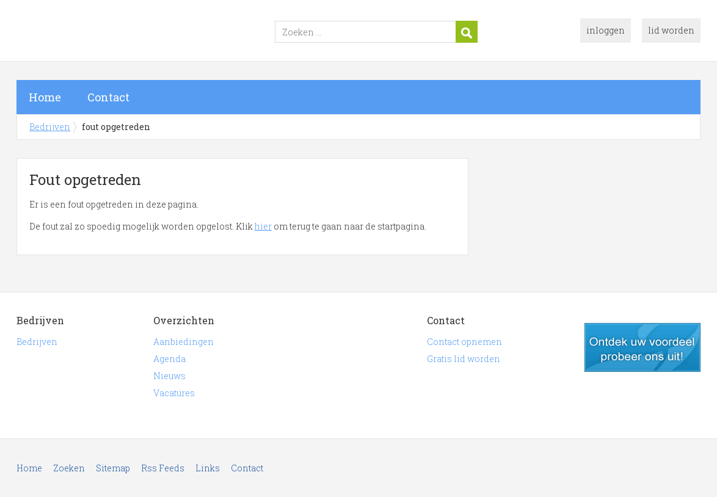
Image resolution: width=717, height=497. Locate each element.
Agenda (169, 359)
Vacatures (174, 393)
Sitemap (113, 468)
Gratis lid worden (463, 359)
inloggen (605, 30)
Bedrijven (169, 32)
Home (45, 97)
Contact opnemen (464, 341)
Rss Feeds (162, 468)
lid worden (671, 30)
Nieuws (169, 376)
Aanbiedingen (183, 341)
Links (207, 468)
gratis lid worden (642, 347)
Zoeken (69, 468)
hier (263, 226)
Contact (108, 97)
